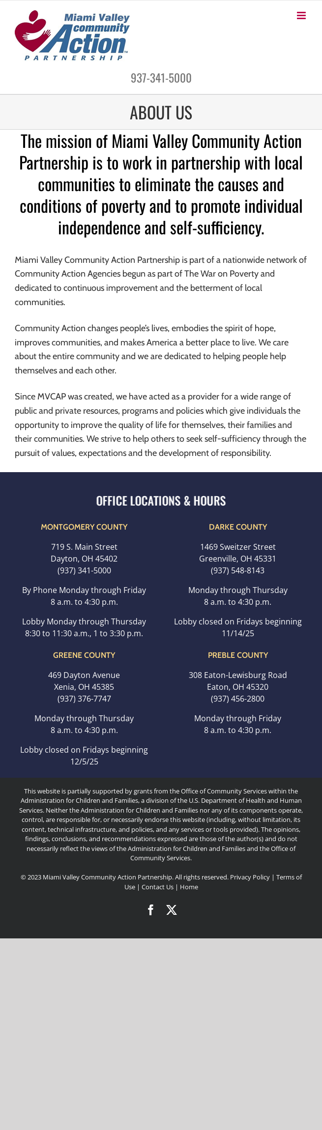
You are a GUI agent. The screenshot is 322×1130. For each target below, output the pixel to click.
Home (189, 886)
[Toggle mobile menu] (302, 15)
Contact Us (158, 886)
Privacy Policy (250, 877)
